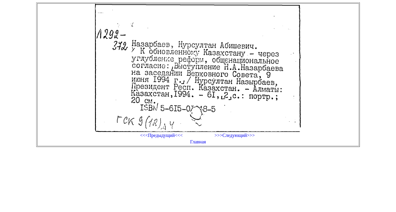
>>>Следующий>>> (234, 135)
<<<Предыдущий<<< (161, 135)
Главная (198, 141)
